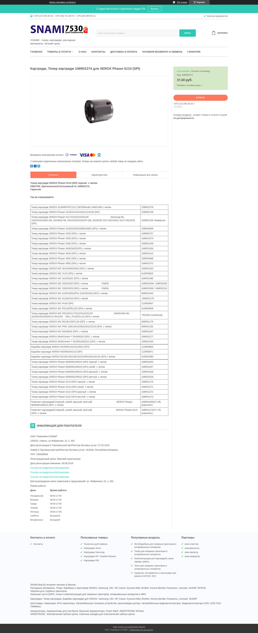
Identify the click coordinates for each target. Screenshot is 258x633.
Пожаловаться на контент (141, 630)
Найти (187, 33)
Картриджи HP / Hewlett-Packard (100, 556)
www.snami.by (191, 544)
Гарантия (193, 51)
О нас (83, 51)
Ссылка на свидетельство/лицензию (49, 467)
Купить (155, 8)
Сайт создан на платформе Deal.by (129, 627)
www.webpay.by (192, 556)
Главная (36, 51)
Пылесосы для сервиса (95, 544)
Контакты (98, 51)
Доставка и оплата (123, 51)
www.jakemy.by (192, 548)
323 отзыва (182, 2)
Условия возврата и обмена (162, 51)
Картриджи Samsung (94, 552)
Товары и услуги (59, 51)
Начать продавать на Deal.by (62, 2)
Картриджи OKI (91, 560)
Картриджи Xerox (92, 548)
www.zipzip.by (191, 552)
